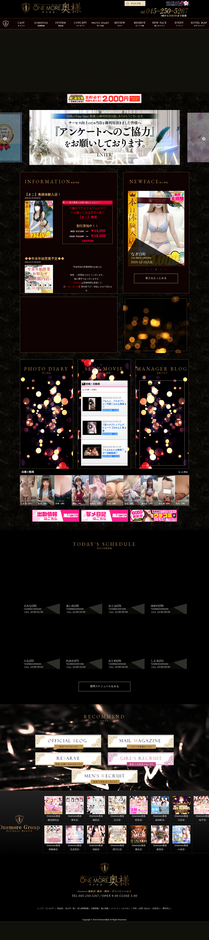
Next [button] (203, 138)
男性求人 (166, 908)
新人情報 (104, 908)
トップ (40, 908)
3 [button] (156, 269)
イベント (115, 908)
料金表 (60, 908)
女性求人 (156, 908)
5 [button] (165, 269)
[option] (104, 137)
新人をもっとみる (156, 278)
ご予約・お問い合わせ (140, 908)
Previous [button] (4, 138)
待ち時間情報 (83, 908)
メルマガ (125, 908)
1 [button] (146, 269)
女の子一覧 (70, 908)
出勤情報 (95, 908)
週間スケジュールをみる (104, 686)
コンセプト (50, 908)
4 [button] (160, 269)
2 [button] (151, 269)
